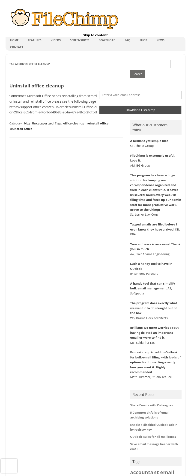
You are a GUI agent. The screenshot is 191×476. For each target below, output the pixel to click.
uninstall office (21, 129)
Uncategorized (43, 123)
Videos (56, 40)
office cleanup (73, 123)
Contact (16, 47)
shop (143, 40)
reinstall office (97, 123)
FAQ (127, 40)
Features (35, 40)
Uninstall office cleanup (36, 86)
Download (106, 40)
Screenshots (79, 40)
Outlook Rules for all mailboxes (153, 437)
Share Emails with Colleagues (151, 405)
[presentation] (9, 466)
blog (27, 123)
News (160, 40)
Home (14, 40)
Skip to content (95, 35)
